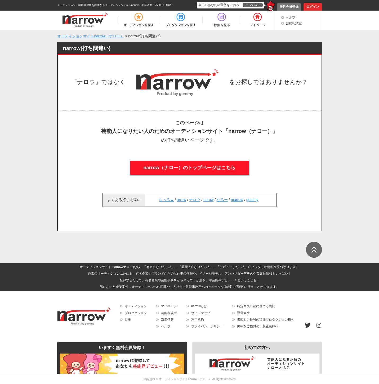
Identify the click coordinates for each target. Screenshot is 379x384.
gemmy (252, 200)
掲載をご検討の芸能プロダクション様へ (265, 320)
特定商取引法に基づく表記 (256, 306)
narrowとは (199, 306)
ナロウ (194, 200)
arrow (181, 200)
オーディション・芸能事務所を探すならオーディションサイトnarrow (98, 5)
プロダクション (136, 313)
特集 (128, 320)
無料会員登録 (288, 6)
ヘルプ (290, 17)
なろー (222, 200)
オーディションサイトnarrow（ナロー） (185, 379)
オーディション (136, 306)
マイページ (169, 306)
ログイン (312, 6)
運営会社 (243, 313)
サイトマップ (200, 313)
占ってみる (253, 5)
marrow (237, 200)
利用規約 (197, 320)
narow (208, 200)
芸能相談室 (294, 23)
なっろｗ (166, 200)
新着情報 (167, 320)
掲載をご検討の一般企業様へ (257, 326)
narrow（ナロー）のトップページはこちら (189, 167)
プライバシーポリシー (207, 326)
